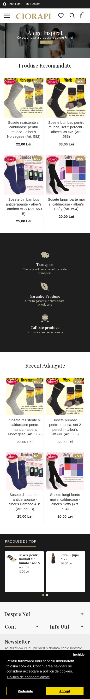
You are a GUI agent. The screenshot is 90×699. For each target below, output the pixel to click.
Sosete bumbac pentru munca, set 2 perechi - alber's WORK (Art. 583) (66, 129)
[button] (43, 595)
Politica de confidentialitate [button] (28, 677)
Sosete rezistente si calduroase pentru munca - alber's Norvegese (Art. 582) (23, 129)
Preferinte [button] (25, 691)
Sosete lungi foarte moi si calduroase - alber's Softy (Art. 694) (66, 204)
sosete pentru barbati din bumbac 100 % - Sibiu (30, 561)
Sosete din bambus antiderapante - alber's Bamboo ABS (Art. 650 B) (24, 206)
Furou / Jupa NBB (69, 557)
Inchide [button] (78, 654)
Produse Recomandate (45, 65)
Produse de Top (20, 541)
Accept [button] (64, 691)
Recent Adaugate (45, 365)
